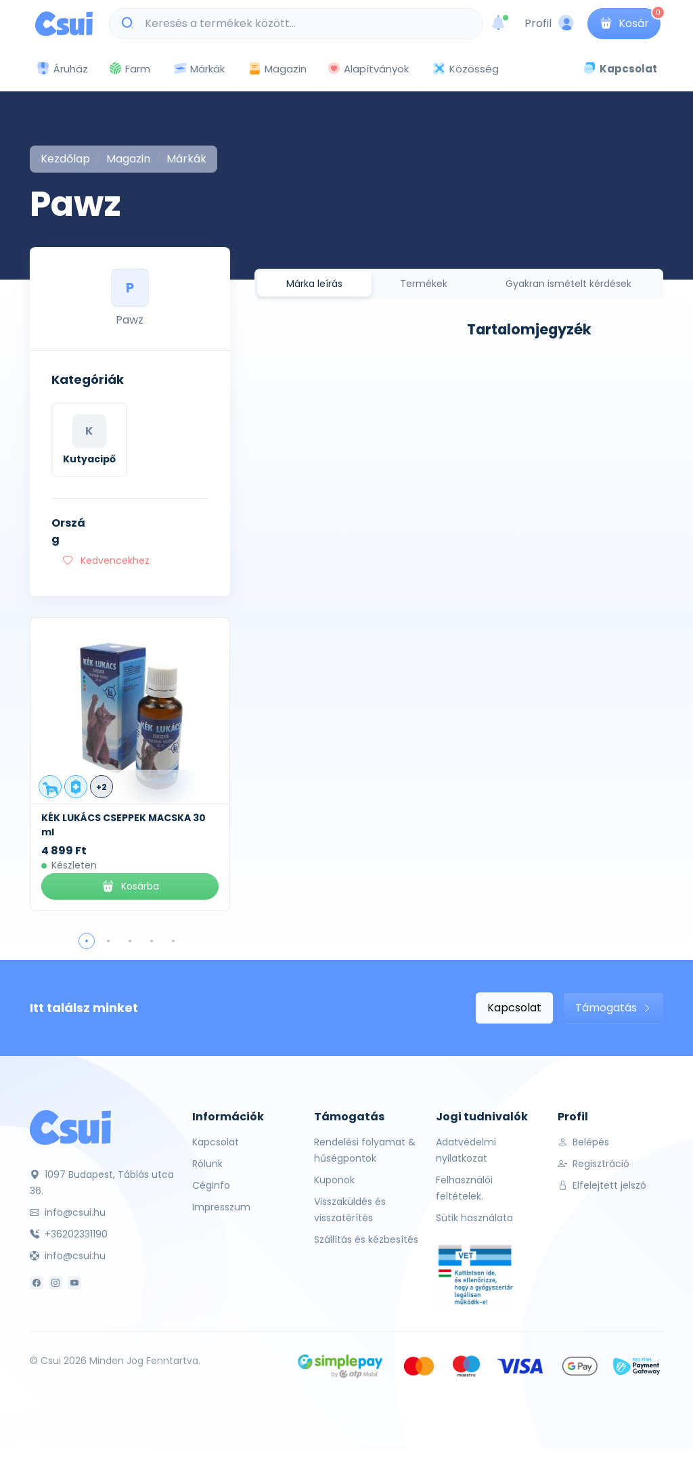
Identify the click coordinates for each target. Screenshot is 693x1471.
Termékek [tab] (423, 283)
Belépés (583, 1142)
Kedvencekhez (106, 560)
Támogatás (613, 1007)
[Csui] (70, 1127)
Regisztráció (593, 1163)
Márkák (199, 69)
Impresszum (221, 1207)
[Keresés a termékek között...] (303, 24)
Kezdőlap (65, 159)
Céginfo (211, 1185)
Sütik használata (474, 1218)
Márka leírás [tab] (314, 283)
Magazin (277, 69)
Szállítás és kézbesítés (366, 1239)
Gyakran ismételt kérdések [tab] (568, 283)
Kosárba (129, 886)
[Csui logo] (64, 24)
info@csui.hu (68, 1212)
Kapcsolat (514, 1007)
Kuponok (334, 1180)
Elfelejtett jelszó (602, 1185)
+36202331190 (69, 1234)
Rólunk (207, 1163)
